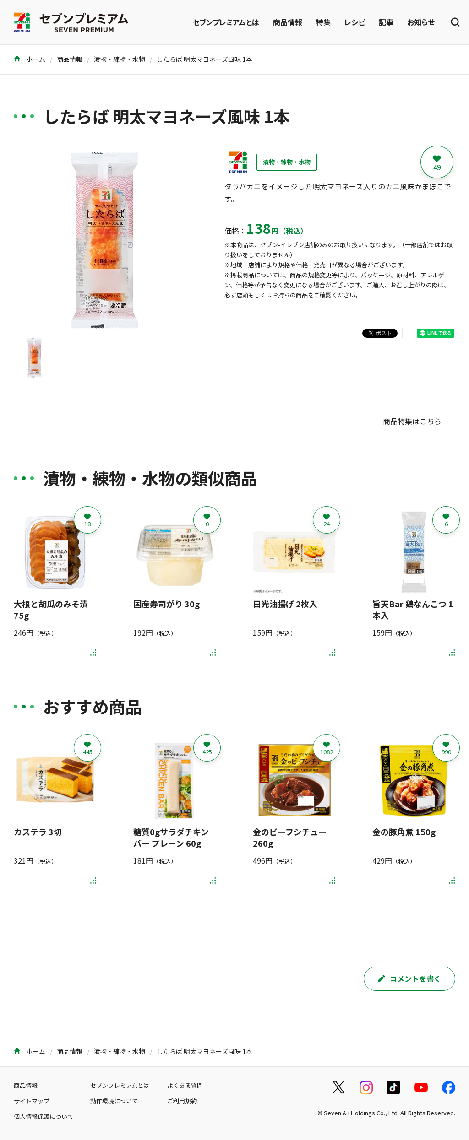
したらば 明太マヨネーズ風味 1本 (204, 59)
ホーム (29, 59)
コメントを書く (409, 978)
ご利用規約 (182, 1101)
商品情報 (287, 21)
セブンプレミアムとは (225, 21)
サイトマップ (31, 1101)
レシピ (354, 21)
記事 (386, 21)
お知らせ (421, 21)
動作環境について (114, 1101)
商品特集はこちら (412, 421)
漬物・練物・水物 (119, 59)
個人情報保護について (43, 1116)
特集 (323, 21)
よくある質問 (185, 1085)
